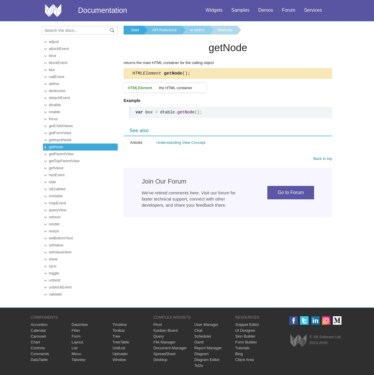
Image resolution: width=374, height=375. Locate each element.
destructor (57, 91)
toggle (54, 273)
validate (55, 294)
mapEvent (57, 203)
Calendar (38, 330)
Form (76, 336)
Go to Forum (291, 193)
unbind (54, 280)
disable (55, 105)
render (54, 224)
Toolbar (118, 330)
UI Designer (245, 330)
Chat (198, 330)
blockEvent (58, 63)
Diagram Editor (207, 359)
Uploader (120, 354)
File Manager (164, 342)
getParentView (61, 154)
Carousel (38, 336)
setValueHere (60, 252)
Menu (76, 354)
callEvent (56, 77)
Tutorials (242, 348)
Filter (76, 330)
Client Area (244, 359)
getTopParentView (64, 161)
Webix (298, 340)
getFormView (60, 133)
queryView (57, 210)
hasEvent (57, 175)
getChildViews (61, 126)
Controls (38, 348)
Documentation (102, 10)
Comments (40, 354)
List (74, 348)
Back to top (322, 159)
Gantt (199, 342)
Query (158, 336)
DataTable (39, 359)
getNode (56, 147)
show (53, 259)
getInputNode (60, 140)
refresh (54, 217)
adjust (54, 41)
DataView (80, 324)
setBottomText (61, 238)
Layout (77, 342)
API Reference (164, 30)
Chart (35, 342)
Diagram (201, 354)
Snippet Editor (247, 324)
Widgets (214, 10)
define (54, 84)
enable (54, 112)
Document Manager (170, 348)
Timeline (119, 324)
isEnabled (57, 189)
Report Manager (208, 348)
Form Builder (246, 342)
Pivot (157, 324)
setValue (56, 245)
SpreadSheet (164, 354)
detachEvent (59, 98)
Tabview (78, 359)
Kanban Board (165, 330)
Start (135, 30)
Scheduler (203, 336)
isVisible (56, 196)
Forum (288, 10)
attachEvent (59, 48)
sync (53, 266)
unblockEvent (60, 287)
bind (52, 55)
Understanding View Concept (180, 143)
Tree (116, 336)
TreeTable (120, 342)
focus (53, 119)
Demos (265, 10)
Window (119, 359)
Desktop (160, 359)
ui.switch (197, 30)
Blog (239, 354)
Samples (240, 10)
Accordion (39, 324)
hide (52, 182)
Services (313, 10)
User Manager (206, 324)
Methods (225, 30)
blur (52, 70)
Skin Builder (245, 336)
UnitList (118, 348)
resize (54, 231)
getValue (56, 168)
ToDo (198, 365)
